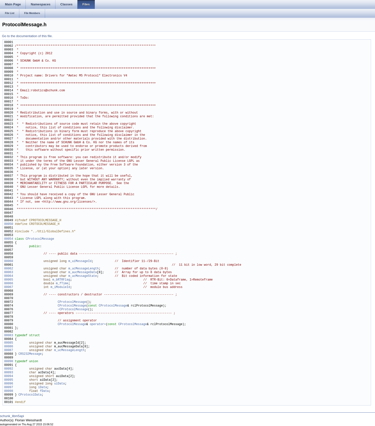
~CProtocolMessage (73, 310)
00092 (8, 369)
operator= (98, 324)
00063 (8, 272)
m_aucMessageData (82, 272)
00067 (8, 287)
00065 (8, 280)
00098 (8, 391)
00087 (8, 350)
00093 (8, 373)
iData (42, 387)
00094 (8, 376)
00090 (8, 361)
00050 (8, 224)
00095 (8, 380)
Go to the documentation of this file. (27, 36)
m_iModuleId (60, 287)
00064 (8, 276)
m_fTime (62, 284)
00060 (8, 261)
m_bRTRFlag (61, 280)
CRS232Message (30, 354)
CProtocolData (30, 395)
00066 (8, 284)
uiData (59, 384)
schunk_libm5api (12, 416)
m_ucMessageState (82, 276)
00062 (8, 269)
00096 (8, 384)
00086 (8, 347)
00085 (8, 343)
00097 (8, 387)
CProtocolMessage (39, 239)
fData (44, 391)
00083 (8, 335)
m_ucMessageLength (83, 269)
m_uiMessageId (80, 261)
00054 (8, 239)
